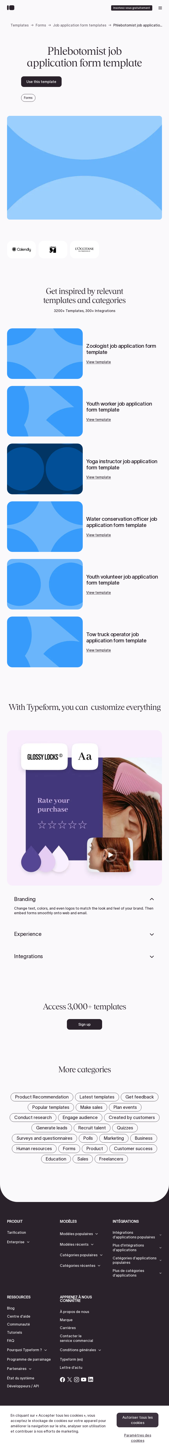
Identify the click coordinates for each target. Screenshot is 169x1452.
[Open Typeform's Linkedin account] (90, 1379)
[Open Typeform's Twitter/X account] (69, 1379)
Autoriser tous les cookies (137, 1420)
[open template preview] (84, 167)
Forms (41, 25)
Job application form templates (79, 25)
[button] (18, 1241)
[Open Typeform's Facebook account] (62, 1379)
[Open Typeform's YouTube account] (83, 1379)
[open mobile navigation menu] (160, 8)
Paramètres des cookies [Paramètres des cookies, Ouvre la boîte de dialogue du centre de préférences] (137, 1438)
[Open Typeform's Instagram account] (76, 1379)
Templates (20, 25)
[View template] (84, 353)
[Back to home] (12, 8)
